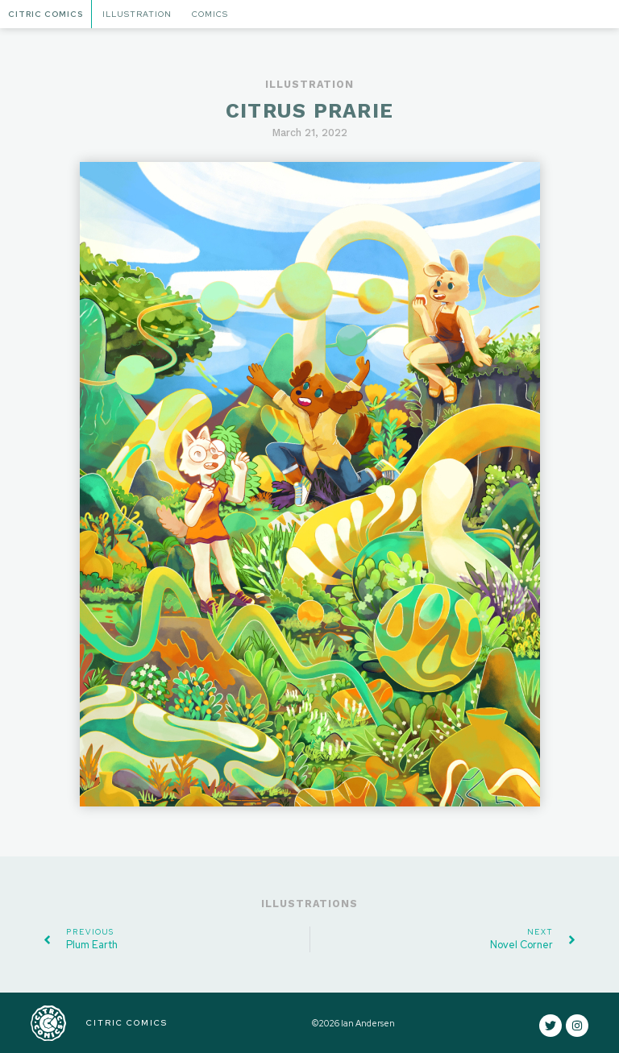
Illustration (137, 14)
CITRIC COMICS (127, 1023)
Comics (210, 14)
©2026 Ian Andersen (353, 1023)
